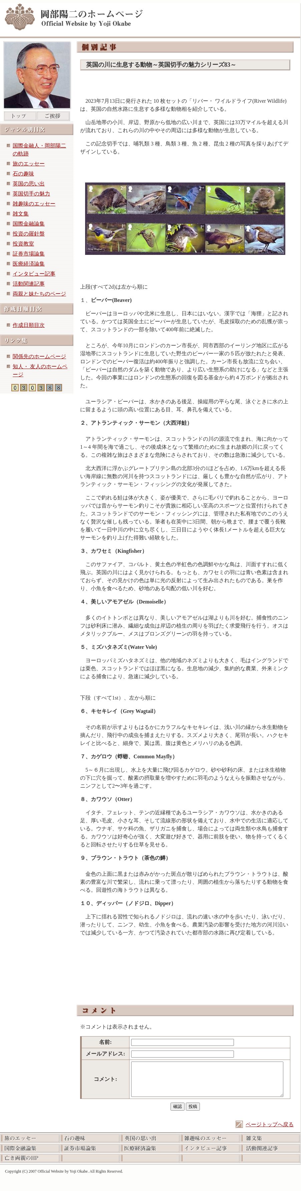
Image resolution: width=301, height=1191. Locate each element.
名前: (105, 1042)
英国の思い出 (29, 183)
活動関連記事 (29, 284)
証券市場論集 (29, 254)
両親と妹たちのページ (39, 294)
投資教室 (23, 244)
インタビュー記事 (34, 274)
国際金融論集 (29, 224)
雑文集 (21, 214)
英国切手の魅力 (31, 193)
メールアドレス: (105, 1054)
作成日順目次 (29, 325)
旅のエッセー (29, 163)
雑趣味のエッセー (34, 204)
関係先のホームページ (39, 356)
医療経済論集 (29, 264)
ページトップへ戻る (270, 1124)
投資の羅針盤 (29, 234)
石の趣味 (23, 173)
